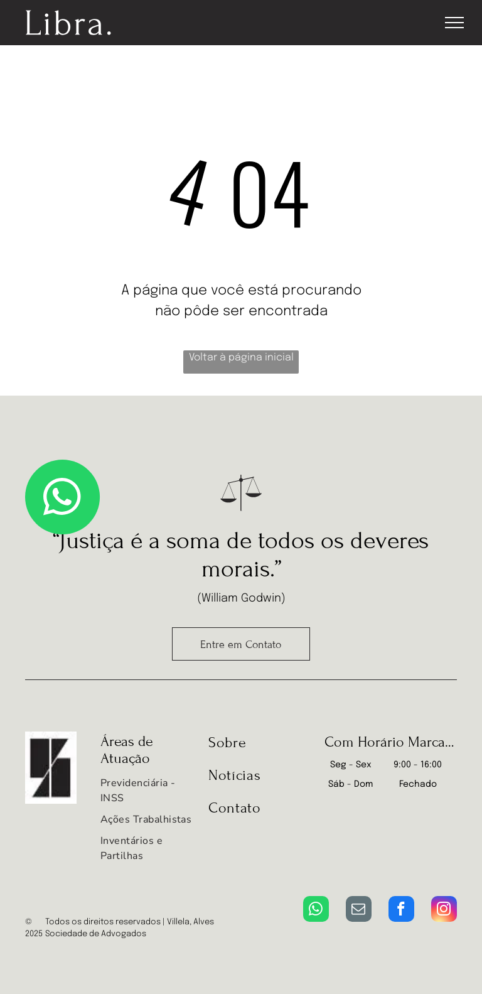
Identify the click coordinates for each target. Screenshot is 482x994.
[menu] (454, 22)
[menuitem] (146, 793)
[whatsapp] (316, 910)
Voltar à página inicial (241, 357)
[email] (359, 910)
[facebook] (401, 910)
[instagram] (444, 910)
